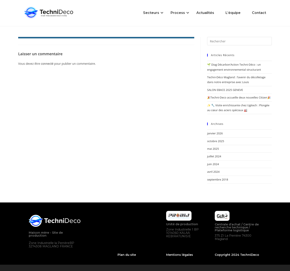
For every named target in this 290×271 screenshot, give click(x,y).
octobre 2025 (215, 141)
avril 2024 (213, 172)
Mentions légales (179, 255)
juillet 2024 (214, 156)
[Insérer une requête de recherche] (239, 41)
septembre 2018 (217, 179)
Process (178, 13)
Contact (259, 13)
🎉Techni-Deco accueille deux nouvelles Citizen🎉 (239, 97)
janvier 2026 (215, 133)
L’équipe (233, 13)
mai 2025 (213, 149)
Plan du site (127, 255)
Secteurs (152, 13)
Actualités (205, 13)
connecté (47, 64)
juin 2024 (213, 164)
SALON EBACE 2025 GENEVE (225, 90)
